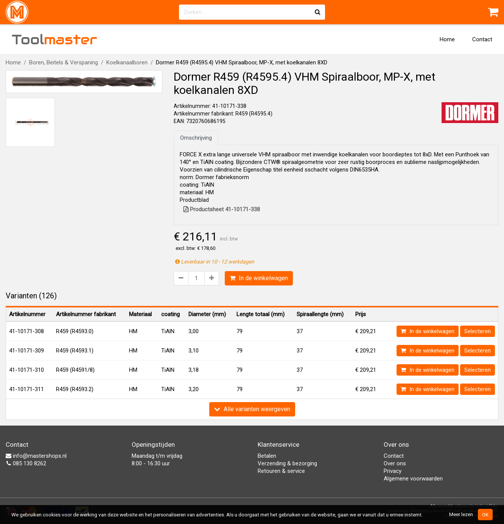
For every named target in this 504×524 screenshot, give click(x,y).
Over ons (395, 463)
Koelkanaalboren (127, 62)
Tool (54, 39)
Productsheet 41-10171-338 (222, 209)
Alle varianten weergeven (252, 409)
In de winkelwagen (259, 278)
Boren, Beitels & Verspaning (63, 62)
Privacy (392, 471)
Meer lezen (461, 514)
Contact (482, 39)
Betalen (267, 455)
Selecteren (477, 331)
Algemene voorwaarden (413, 478)
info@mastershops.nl (36, 455)
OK (485, 515)
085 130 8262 (26, 463)
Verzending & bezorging (287, 463)
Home (447, 39)
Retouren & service (281, 471)
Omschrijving (196, 137)
